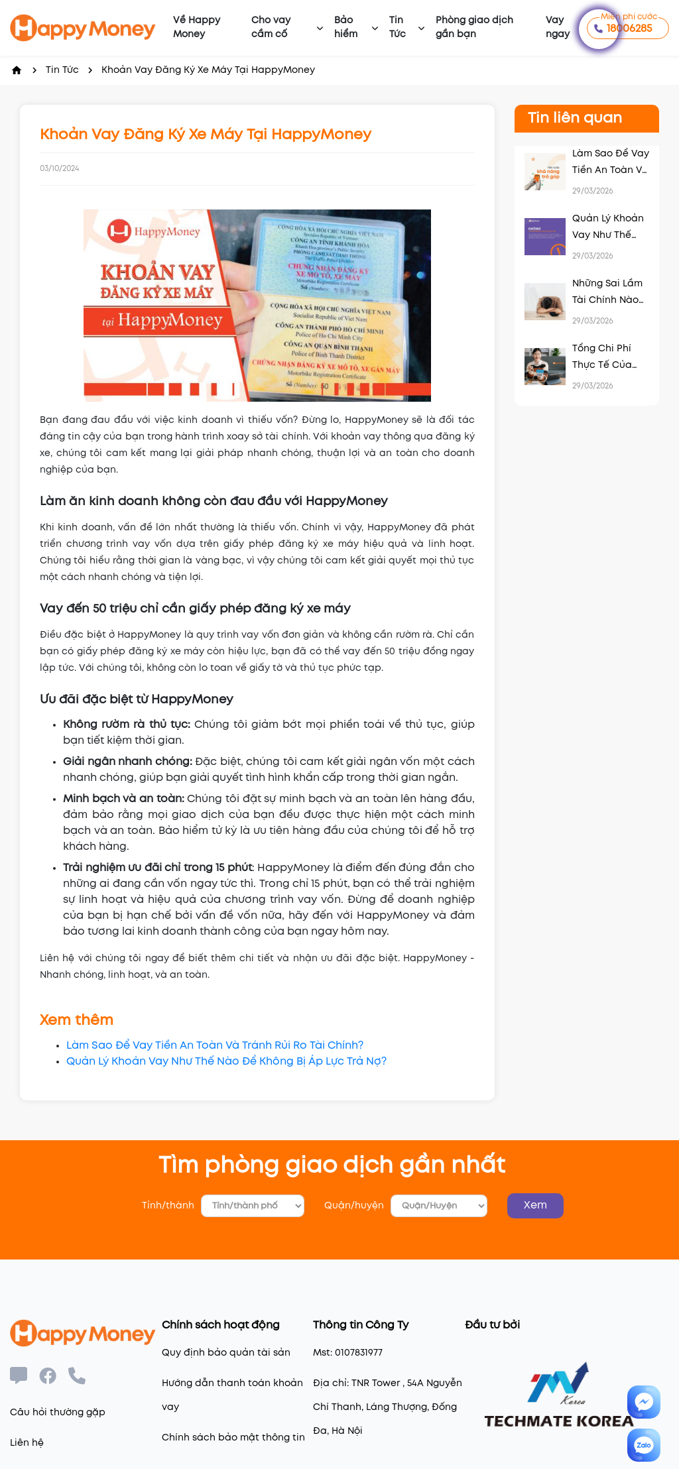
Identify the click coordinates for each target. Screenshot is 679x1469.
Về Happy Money (196, 27)
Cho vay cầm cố (270, 27)
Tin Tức (397, 27)
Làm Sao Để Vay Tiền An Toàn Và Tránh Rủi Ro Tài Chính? (214, 1046)
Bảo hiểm (345, 27)
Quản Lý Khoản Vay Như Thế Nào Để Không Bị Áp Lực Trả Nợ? (226, 1062)
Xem (535, 1205)
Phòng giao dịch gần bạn (474, 27)
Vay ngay (558, 27)
